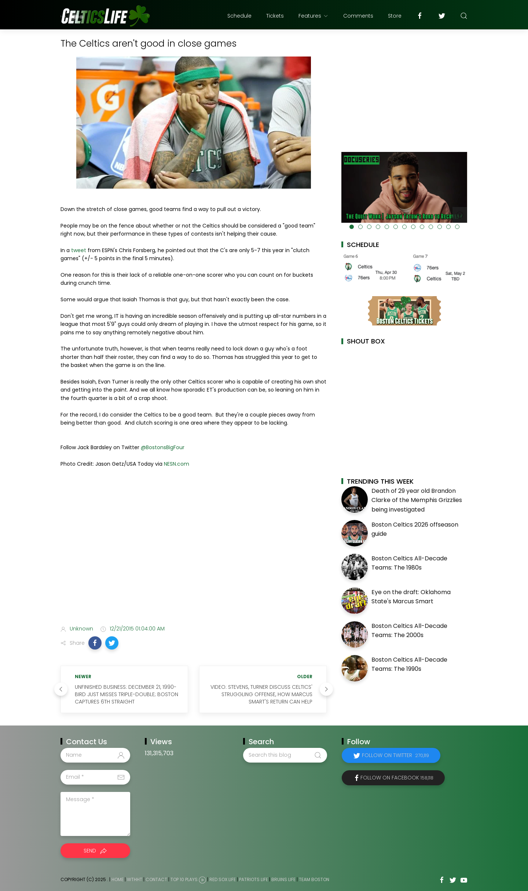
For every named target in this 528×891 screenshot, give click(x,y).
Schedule (239, 15)
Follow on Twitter (395, 755)
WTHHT (134, 879)
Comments (358, 15)
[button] (95, 643)
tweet (78, 250)
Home (117, 879)
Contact (156, 879)
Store (395, 15)
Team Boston (314, 879)
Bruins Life (283, 879)
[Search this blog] (285, 755)
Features (313, 15)
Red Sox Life (222, 879)
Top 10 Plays (184, 879)
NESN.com (176, 464)
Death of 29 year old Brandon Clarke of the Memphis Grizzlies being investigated (416, 500)
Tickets (275, 15)
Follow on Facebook (396, 777)
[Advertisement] (193, 561)
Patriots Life (253, 879)
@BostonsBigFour (162, 447)
